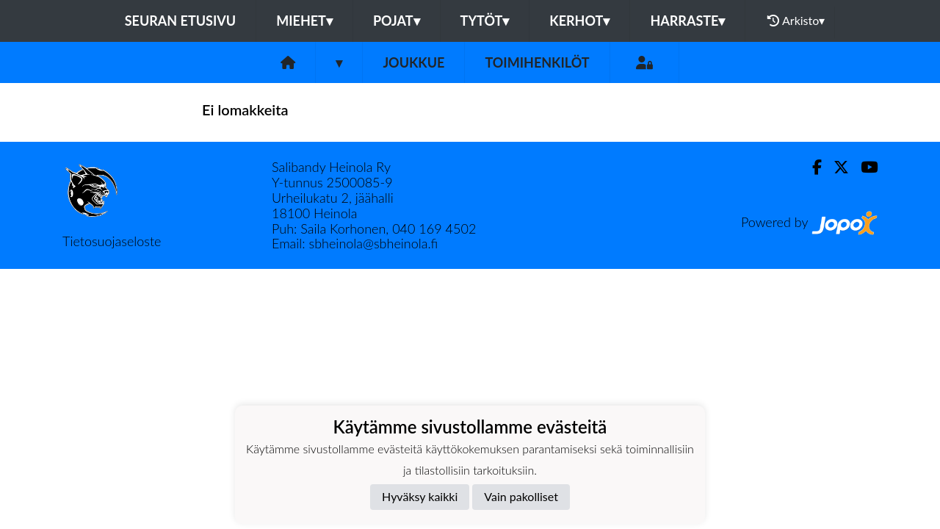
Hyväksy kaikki (420, 496)
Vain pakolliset (521, 496)
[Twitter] (835, 167)
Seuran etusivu (180, 20)
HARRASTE (687, 20)
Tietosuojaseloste (111, 241)
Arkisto (796, 20)
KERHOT (579, 20)
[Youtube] (863, 167)
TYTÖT (485, 20)
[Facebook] (811, 167)
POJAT (396, 20)
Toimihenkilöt (537, 62)
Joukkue (413, 62)
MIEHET (304, 20)
